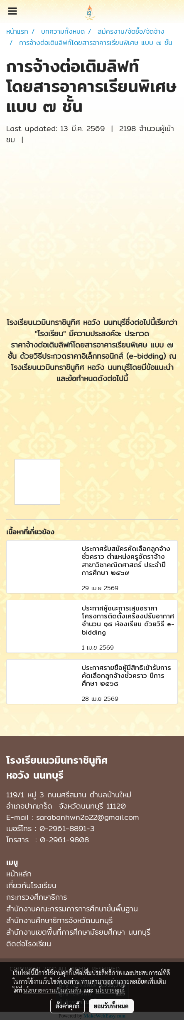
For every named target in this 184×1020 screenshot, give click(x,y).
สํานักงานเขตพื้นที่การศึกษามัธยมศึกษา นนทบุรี (78, 932)
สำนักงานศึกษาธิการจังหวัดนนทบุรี (59, 920)
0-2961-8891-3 (67, 828)
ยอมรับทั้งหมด (111, 1006)
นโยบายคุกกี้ (110, 990)
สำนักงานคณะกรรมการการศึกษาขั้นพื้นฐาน (72, 909)
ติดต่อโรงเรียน (28, 944)
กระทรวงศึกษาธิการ (36, 897)
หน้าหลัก (19, 874)
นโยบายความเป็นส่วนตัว (52, 990)
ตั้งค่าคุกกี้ (67, 1006)
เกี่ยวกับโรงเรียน (31, 885)
